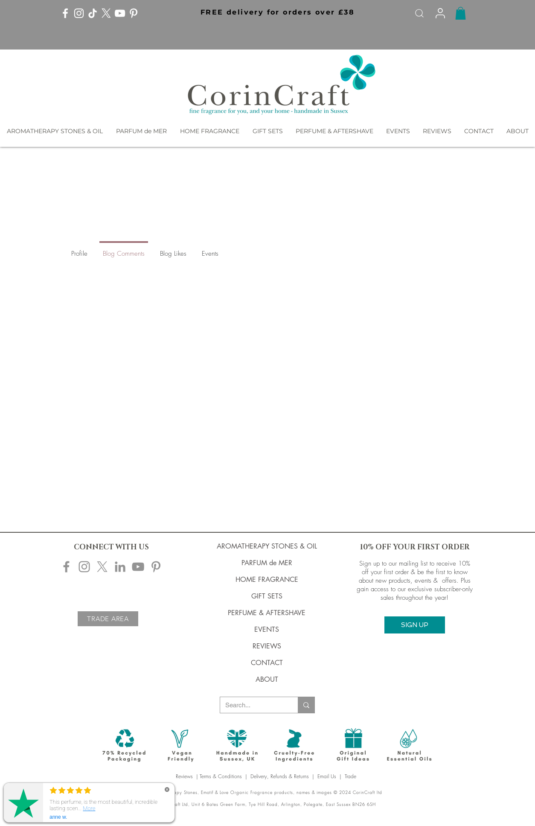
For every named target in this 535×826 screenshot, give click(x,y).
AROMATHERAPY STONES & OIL (267, 546)
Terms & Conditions (221, 776)
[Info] (440, 13)
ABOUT (267, 679)
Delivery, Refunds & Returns (279, 776)
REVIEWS (267, 646)
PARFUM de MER (266, 562)
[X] (106, 13)
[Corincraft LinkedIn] (120, 566)
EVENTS (266, 629)
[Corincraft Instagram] (84, 566)
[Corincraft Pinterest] (155, 566)
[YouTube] (119, 13)
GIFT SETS (266, 596)
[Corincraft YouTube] (138, 566)
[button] (276, 12)
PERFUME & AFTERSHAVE (266, 612)
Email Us (326, 776)
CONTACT (267, 662)
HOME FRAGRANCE (267, 579)
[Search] (419, 13)
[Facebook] (65, 13)
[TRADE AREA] (108, 618)
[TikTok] (92, 13)
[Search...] (252, 705)
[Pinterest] (133, 13)
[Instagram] (79, 13)
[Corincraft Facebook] (66, 566)
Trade (351, 776)
